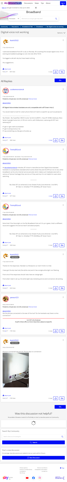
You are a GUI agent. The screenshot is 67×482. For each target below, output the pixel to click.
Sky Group (22, 473)
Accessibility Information (41, 469)
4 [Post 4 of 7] (5, 245)
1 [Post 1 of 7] (5, 71)
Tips (42, 3)
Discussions (28, 3)
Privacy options (23, 467)
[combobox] (37, 18)
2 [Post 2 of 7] (5, 140)
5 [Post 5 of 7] (5, 288)
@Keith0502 (7, 103)
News (37, 3)
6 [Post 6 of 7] (5, 331)
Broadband (33, 12)
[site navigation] (2, 3)
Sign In (63, 3)
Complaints (23, 471)
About (48, 3)
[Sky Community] (13, 3)
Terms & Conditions (42, 467)
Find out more (33, 99)
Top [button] (63, 468)
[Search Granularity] (14, 18)
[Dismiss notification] (36, 7)
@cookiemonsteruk (11, 167)
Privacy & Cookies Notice (26, 469)
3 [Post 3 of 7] (5, 196)
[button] (63, 40)
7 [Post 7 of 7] (5, 398)
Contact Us (44, 471)
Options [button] (60, 33)
